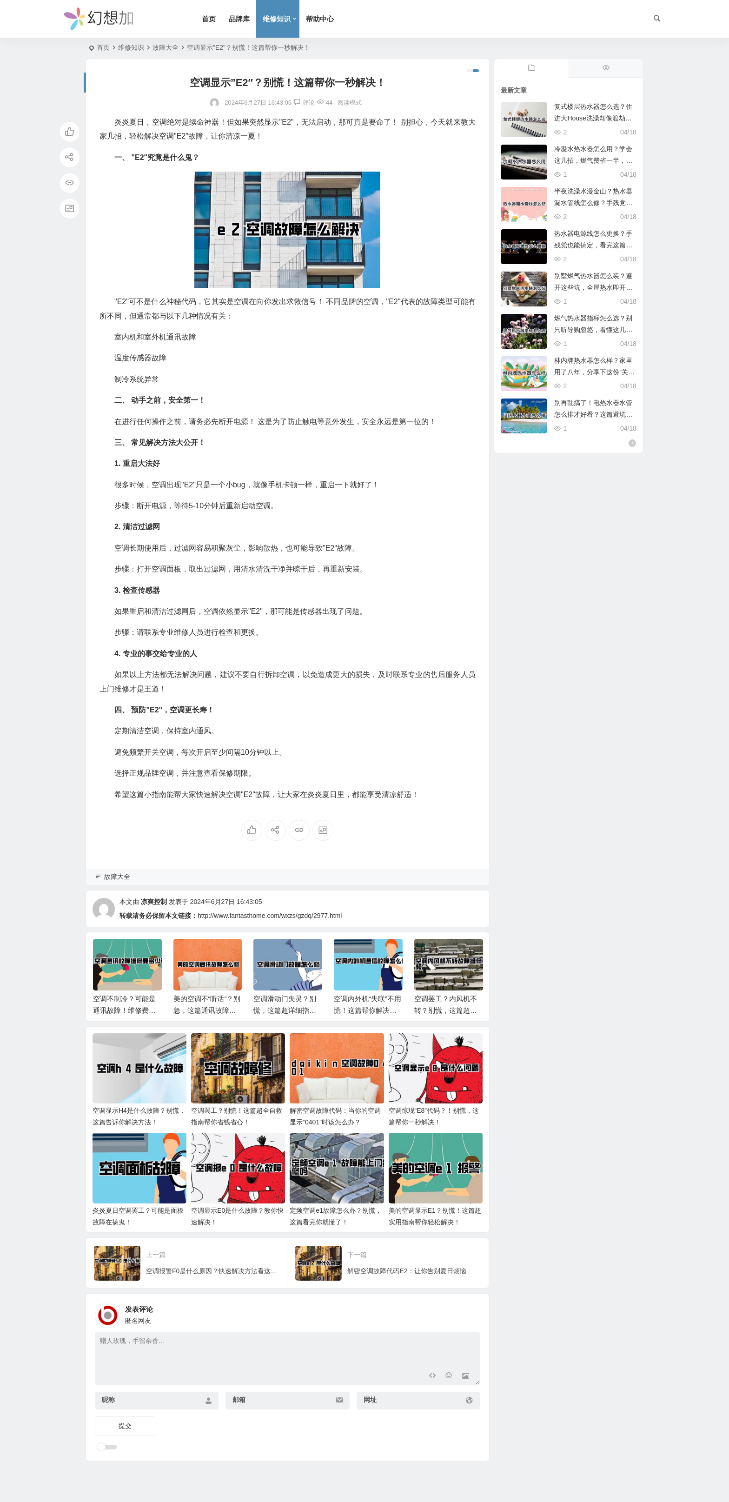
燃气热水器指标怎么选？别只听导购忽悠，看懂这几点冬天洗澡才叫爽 (593, 329)
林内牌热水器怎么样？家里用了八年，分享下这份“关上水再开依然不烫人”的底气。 (594, 372)
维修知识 (277, 19)
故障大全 (165, 47)
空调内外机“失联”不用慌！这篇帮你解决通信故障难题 (367, 1010)
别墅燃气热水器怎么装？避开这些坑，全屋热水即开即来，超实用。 (593, 287)
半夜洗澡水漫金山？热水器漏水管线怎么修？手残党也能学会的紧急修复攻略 (593, 202)
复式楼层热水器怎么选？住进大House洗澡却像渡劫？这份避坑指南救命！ (593, 118)
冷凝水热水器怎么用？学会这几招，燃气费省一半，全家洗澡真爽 (593, 160)
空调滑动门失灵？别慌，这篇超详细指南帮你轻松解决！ (284, 1010)
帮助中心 (320, 19)
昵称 (108, 1399)
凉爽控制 (154, 901)
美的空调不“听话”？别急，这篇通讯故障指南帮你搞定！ (207, 1010)
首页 (209, 19)
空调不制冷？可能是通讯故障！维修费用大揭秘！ (124, 1010)
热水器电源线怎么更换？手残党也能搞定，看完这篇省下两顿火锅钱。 (593, 245)
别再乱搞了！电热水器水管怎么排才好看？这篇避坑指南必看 (593, 414)
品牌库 (239, 19)
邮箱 (238, 1399)
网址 (370, 1399)
